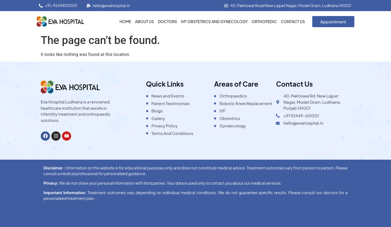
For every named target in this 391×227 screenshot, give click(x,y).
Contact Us (293, 21)
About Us (144, 21)
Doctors (167, 21)
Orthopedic (264, 21)
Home (125, 21)
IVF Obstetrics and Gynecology (214, 21)
